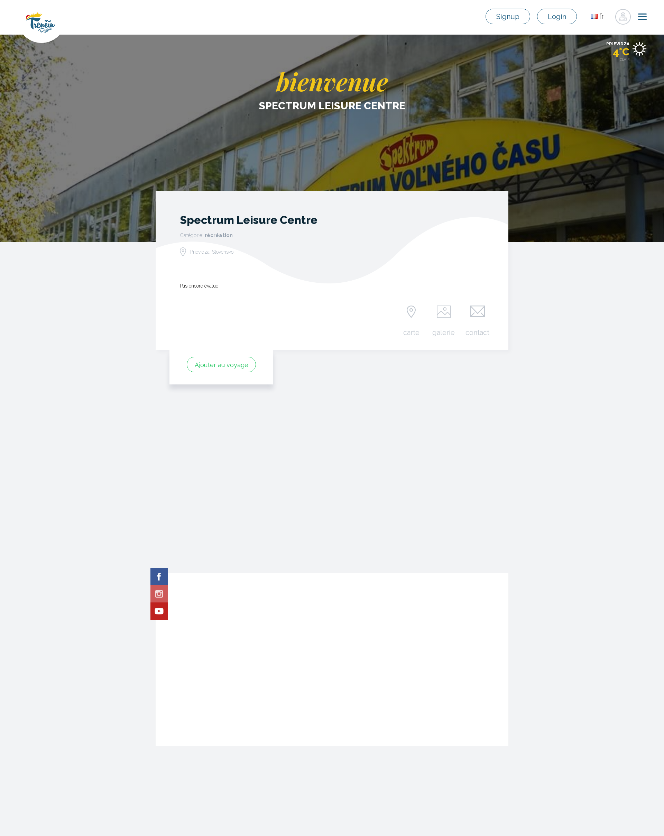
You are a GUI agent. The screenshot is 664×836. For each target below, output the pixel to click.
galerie (444, 332)
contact (477, 332)
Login (557, 17)
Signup (509, 17)
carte (412, 332)
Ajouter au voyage (221, 365)
